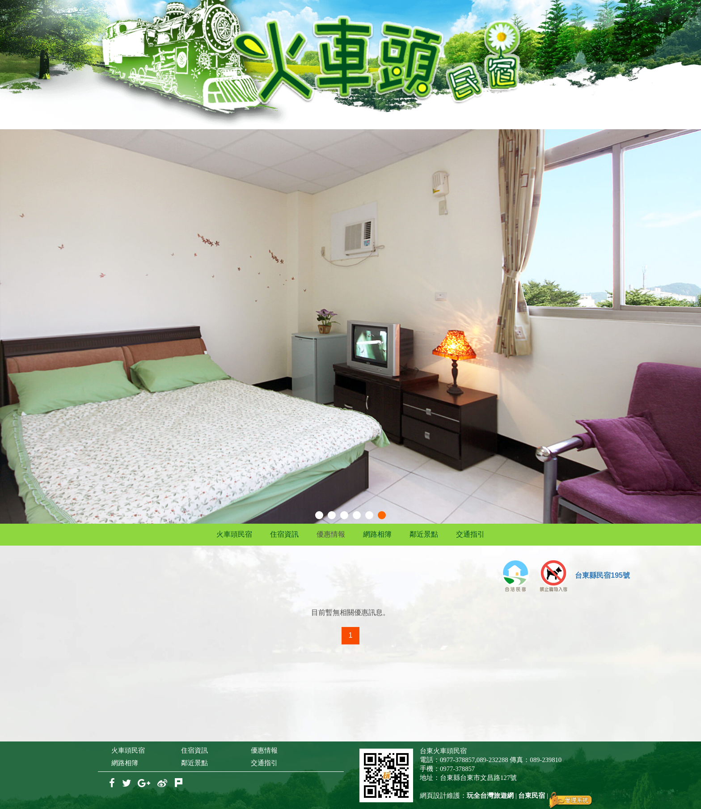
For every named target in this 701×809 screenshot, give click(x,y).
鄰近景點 (424, 534)
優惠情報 (331, 534)
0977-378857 (457, 759)
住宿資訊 (284, 534)
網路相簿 (377, 534)
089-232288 (492, 759)
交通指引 (470, 534)
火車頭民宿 (234, 534)
